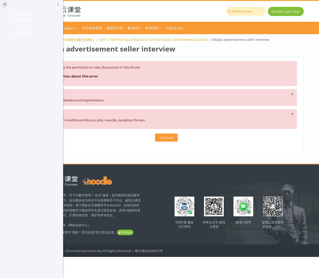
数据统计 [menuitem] (181, 28)
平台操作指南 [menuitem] (139, 28)
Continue (191, 143)
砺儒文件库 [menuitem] (162, 28)
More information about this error (116, 81)
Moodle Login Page (288, 11)
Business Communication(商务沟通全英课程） (109, 39)
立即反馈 (84, 253)
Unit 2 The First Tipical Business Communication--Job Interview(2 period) (200, 39)
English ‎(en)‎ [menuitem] (221, 28)
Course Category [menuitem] (109, 28)
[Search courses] (248, 11)
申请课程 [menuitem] (199, 28)
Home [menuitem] (87, 28)
